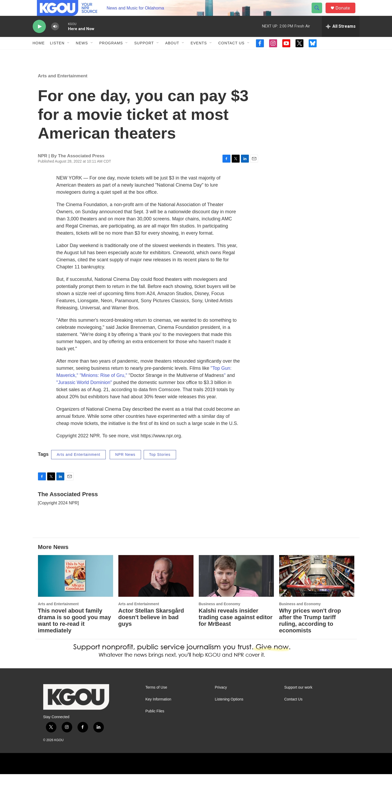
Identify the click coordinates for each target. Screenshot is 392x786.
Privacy (221, 699)
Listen (57, 55)
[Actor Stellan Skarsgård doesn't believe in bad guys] (155, 588)
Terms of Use (156, 699)
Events (199, 55)
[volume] (55, 38)
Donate (346, 14)
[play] (39, 38)
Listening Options (229, 711)
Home (39, 55)
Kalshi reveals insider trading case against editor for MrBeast (236, 629)
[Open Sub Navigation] (68, 55)
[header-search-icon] (319, 14)
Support (144, 55)
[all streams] (341, 38)
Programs (111, 55)
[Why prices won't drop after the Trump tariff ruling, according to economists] (316, 588)
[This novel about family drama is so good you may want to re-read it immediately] (75, 588)
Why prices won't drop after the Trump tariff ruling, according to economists (310, 632)
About (172, 55)
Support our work (298, 699)
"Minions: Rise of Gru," (103, 387)
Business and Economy (219, 616)
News (82, 55)
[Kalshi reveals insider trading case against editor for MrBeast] (236, 588)
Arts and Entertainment (63, 87)
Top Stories (160, 466)
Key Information (158, 711)
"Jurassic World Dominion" (84, 394)
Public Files (155, 723)
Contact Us (231, 55)
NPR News (125, 466)
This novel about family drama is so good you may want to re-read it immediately (74, 632)
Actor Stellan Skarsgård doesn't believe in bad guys (151, 629)
